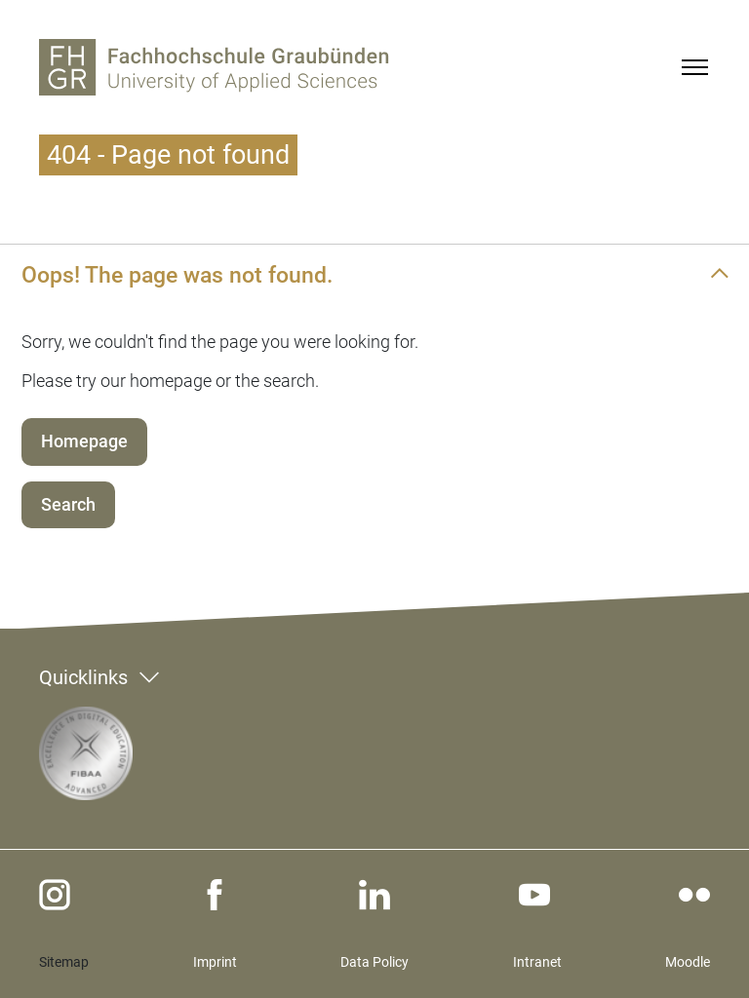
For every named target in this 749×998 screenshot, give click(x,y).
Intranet (537, 962)
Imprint (215, 962)
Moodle (687, 962)
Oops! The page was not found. (177, 275)
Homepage (84, 441)
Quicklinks (83, 677)
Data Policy (374, 962)
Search (68, 504)
